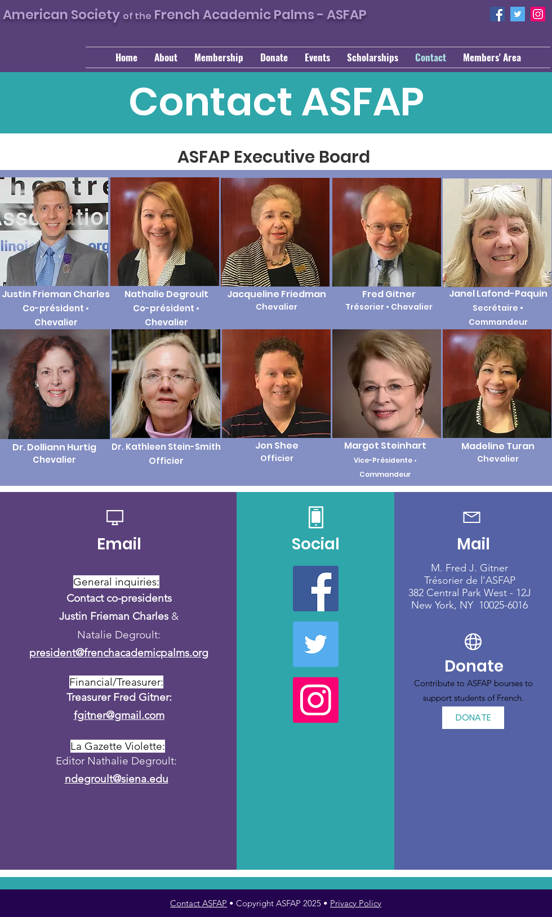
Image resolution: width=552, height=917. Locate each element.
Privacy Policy (355, 903)
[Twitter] (517, 14)
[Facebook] (497, 14)
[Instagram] (538, 14)
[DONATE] (473, 717)
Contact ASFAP (198, 903)
